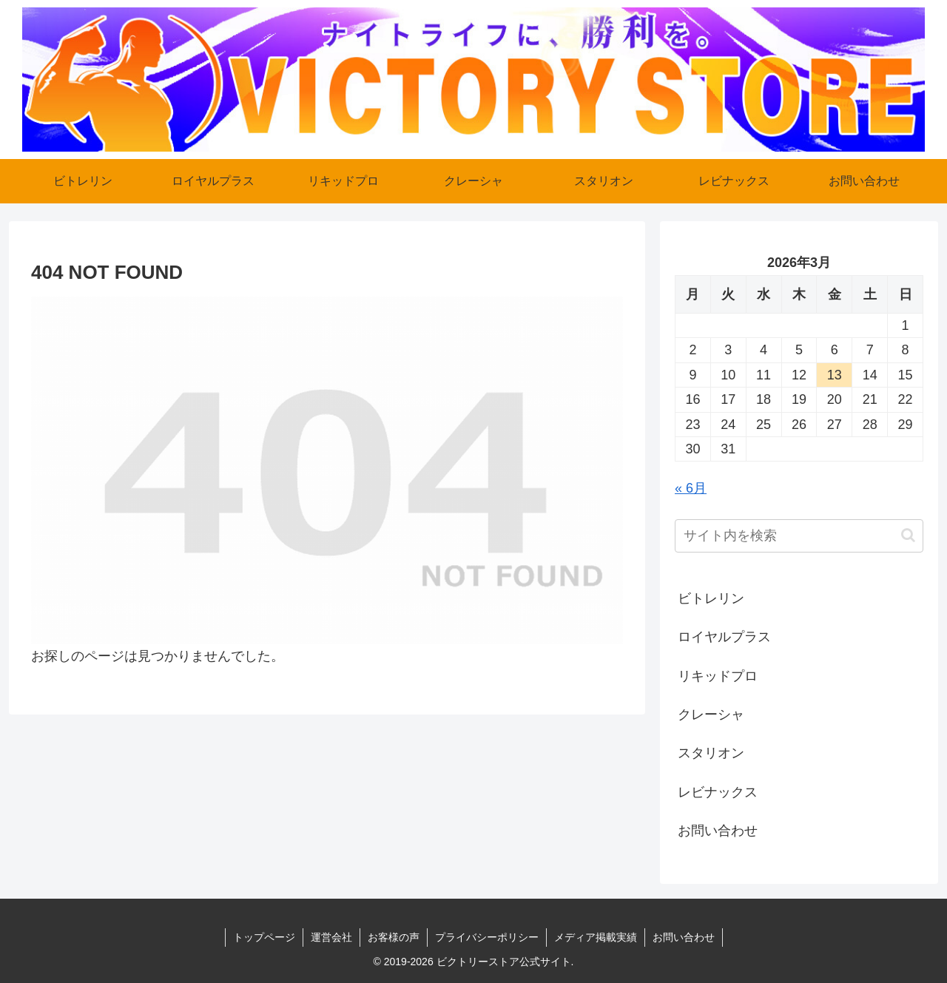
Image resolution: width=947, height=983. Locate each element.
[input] (799, 536)
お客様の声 (393, 937)
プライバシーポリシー (487, 937)
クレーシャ (711, 714)
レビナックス (718, 792)
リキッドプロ (718, 676)
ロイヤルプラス (724, 636)
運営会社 (331, 937)
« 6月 (691, 488)
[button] (908, 535)
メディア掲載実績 (595, 937)
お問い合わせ (718, 830)
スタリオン (711, 753)
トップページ (264, 937)
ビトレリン (711, 598)
